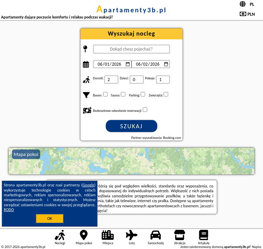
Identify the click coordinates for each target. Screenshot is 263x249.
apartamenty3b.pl (131, 10)
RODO (9, 209)
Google (89, 185)
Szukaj (131, 126)
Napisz (256, 247)
